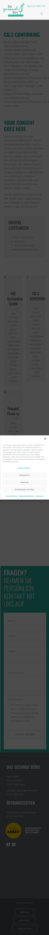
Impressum (40, 496)
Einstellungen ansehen (24, 489)
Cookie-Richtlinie (11, 496)
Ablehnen (24, 482)
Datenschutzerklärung (26, 496)
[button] (45, 438)
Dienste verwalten (24, 468)
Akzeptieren (24, 475)
